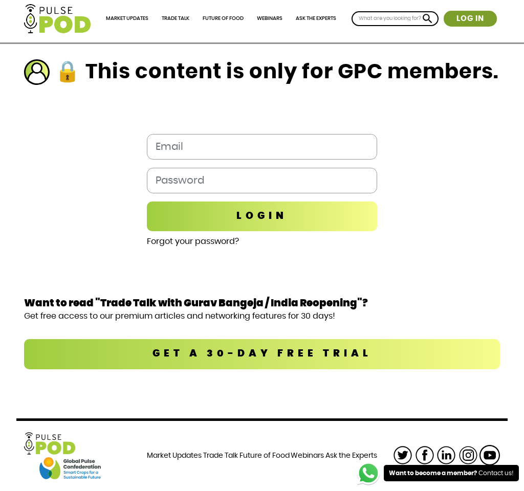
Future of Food (223, 18)
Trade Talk (175, 18)
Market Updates (127, 18)
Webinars (269, 18)
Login (262, 216)
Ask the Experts (316, 18)
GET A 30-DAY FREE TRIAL (262, 354)
